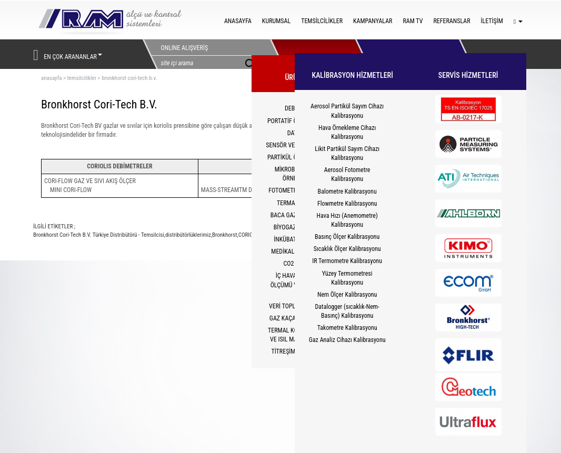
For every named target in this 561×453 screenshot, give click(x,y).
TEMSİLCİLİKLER (322, 21)
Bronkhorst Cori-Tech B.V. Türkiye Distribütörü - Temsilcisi (98, 234)
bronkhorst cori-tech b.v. (129, 78)
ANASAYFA (238, 21)
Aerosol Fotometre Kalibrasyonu (347, 174)
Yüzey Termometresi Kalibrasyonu (347, 278)
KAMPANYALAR (372, 21)
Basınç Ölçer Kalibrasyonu (347, 236)
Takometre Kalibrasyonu (347, 327)
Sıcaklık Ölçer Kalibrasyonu (347, 249)
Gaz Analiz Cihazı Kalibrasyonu (347, 340)
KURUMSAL (276, 21)
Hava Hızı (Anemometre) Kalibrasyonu (347, 220)
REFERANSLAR (451, 21)
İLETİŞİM (492, 21)
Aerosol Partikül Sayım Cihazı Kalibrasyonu (347, 111)
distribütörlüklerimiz (188, 234)
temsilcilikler (81, 78)
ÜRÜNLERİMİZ (312, 54)
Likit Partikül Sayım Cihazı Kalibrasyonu (347, 153)
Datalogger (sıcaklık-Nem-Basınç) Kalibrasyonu (347, 311)
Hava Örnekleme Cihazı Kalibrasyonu (347, 132)
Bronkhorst (224, 234)
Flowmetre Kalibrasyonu (347, 203)
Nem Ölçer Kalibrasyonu (347, 294)
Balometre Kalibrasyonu (347, 191)
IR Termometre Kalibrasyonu (347, 261)
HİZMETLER (398, 54)
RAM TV (413, 21)
